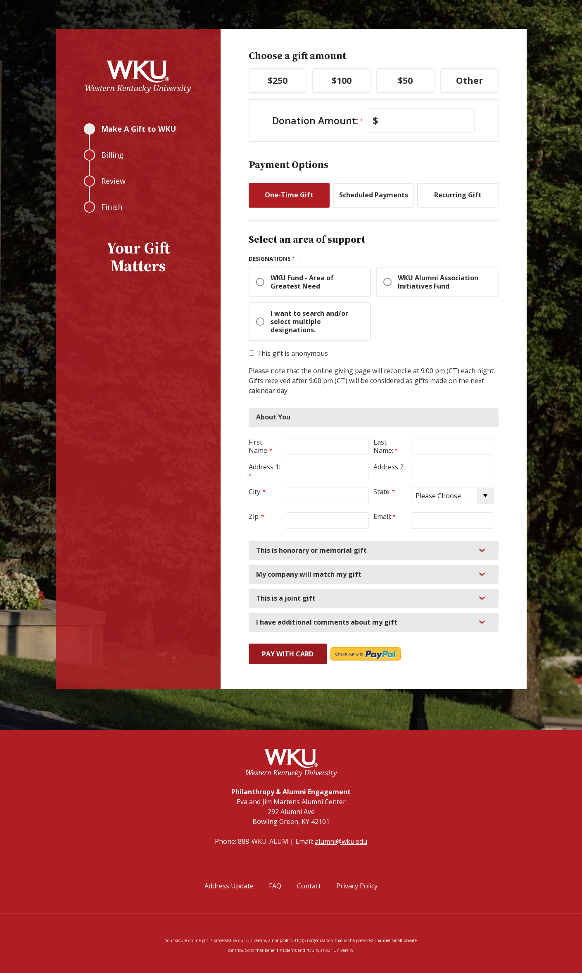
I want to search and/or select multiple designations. (309, 321)
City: (257, 491)
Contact (309, 885)
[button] (373, 550)
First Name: (260, 446)
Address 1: (265, 470)
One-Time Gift (289, 194)
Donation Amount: (317, 120)
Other (469, 80)
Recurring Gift (458, 194)
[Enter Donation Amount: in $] (421, 120)
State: (383, 491)
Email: (384, 516)
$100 (342, 80)
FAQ (275, 885)
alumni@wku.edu (341, 841)
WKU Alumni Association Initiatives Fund (438, 282)
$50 (405, 80)
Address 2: (389, 466)
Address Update (229, 885)
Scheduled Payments (373, 194)
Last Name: (385, 446)
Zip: (256, 516)
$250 (277, 80)
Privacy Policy (357, 885)
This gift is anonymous (292, 353)
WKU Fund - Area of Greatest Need (302, 282)
